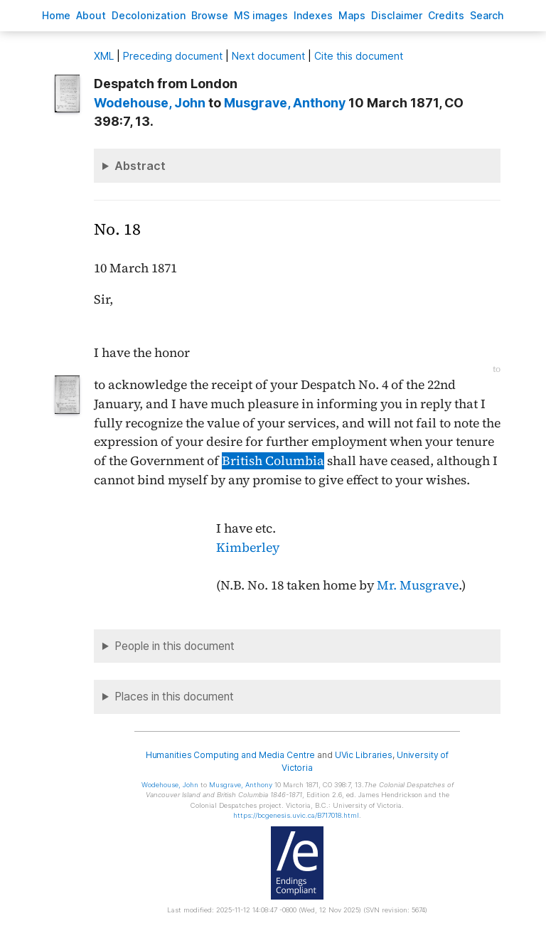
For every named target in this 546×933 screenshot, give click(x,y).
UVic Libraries (363, 755)
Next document (268, 56)
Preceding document (173, 56)
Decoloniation (149, 15)
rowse (209, 15)
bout (91, 15)
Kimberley (247, 547)
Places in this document (174, 696)
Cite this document (358, 56)
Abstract (140, 166)
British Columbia (273, 460)
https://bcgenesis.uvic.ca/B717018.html (296, 815)
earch (487, 15)
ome (56, 15)
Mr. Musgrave (418, 585)
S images (261, 15)
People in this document (174, 646)
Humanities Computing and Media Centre (231, 755)
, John (149, 102)
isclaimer (396, 15)
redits (446, 15)
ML (104, 56)
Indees (313, 15)
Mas (351, 15)
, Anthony (285, 102)
